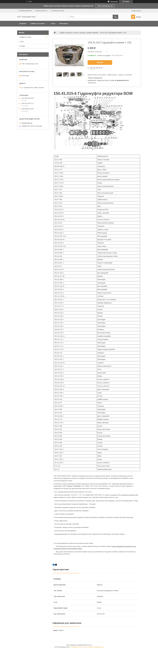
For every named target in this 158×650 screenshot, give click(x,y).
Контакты (63, 23)
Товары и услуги (37, 23)
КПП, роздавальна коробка (126, 495)
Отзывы (22, 46)
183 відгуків (114, 1)
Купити (100, 62)
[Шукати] (115, 17)
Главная (22, 23)
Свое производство (105, 6)
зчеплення (113, 495)
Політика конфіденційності (95, 647)
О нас (53, 23)
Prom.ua (89, 645)
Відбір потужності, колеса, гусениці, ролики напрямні (79, 33)
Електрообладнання (60, 534)
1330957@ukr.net (26, 123)
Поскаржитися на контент (78, 647)
